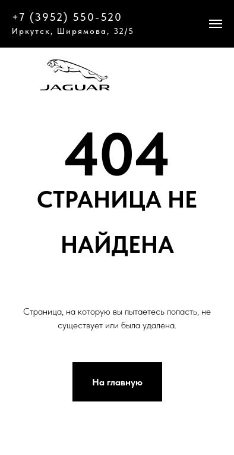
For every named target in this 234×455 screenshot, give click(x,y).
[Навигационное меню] (215, 24)
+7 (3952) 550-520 (67, 17)
